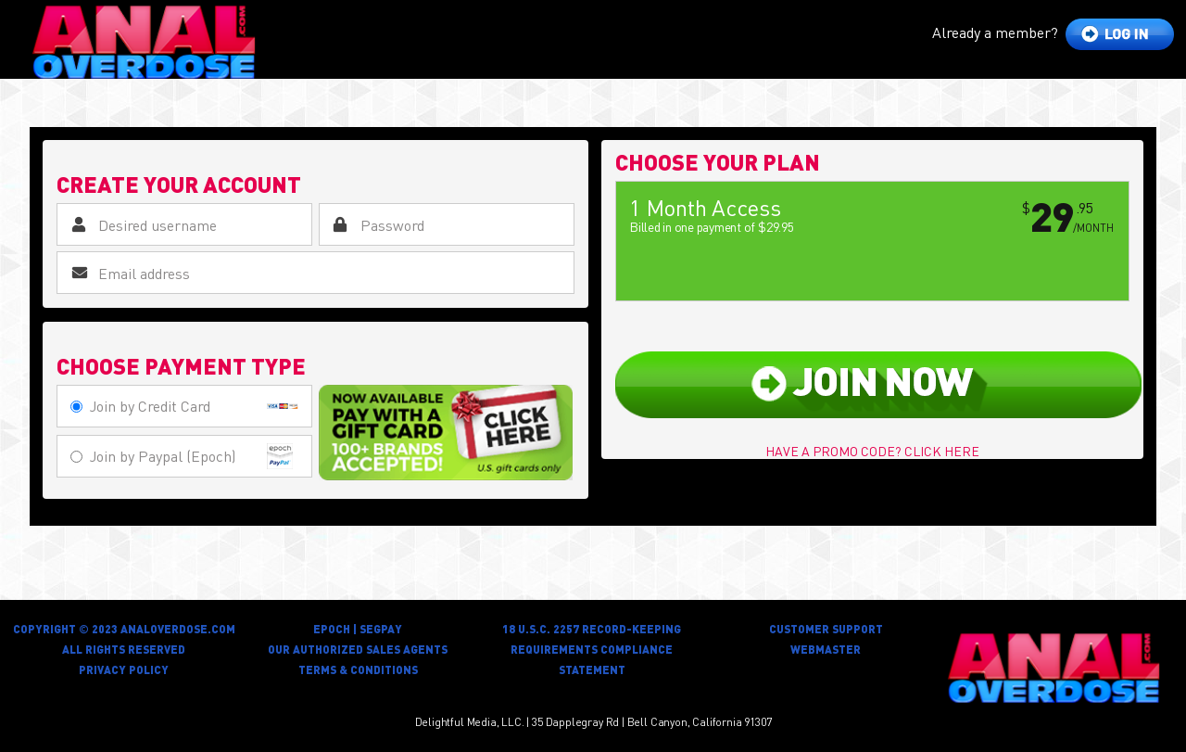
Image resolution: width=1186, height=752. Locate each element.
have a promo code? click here (872, 450)
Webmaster (825, 649)
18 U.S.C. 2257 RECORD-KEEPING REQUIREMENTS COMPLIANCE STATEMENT (591, 649)
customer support (826, 629)
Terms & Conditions (358, 670)
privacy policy (124, 670)
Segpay (381, 629)
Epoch (331, 629)
